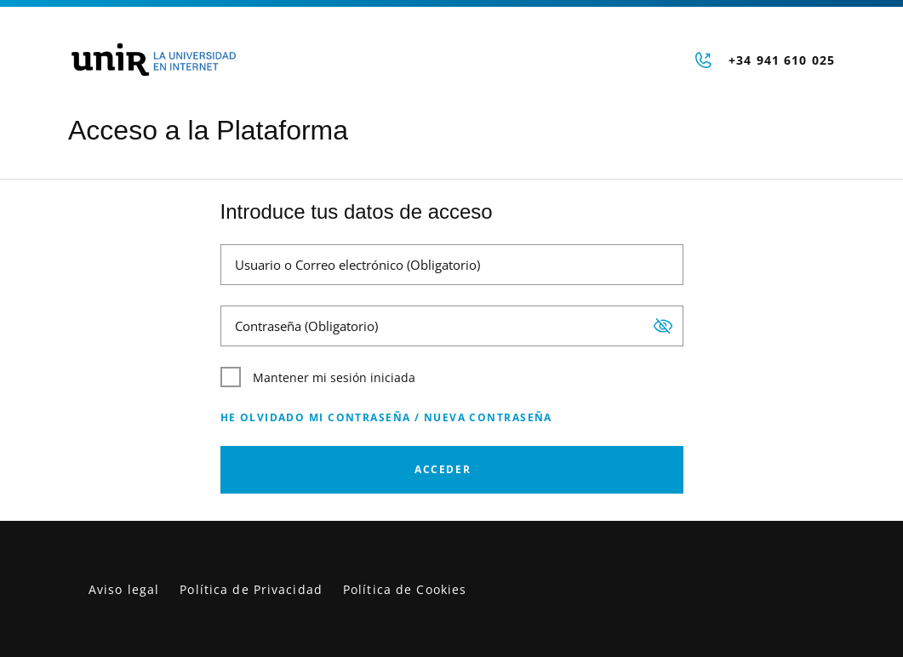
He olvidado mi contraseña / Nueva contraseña (386, 417)
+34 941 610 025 (782, 60)
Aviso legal (124, 589)
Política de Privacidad (251, 589)
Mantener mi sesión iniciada (317, 377)
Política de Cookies (404, 589)
